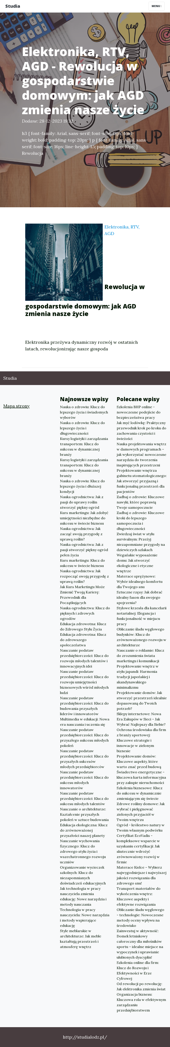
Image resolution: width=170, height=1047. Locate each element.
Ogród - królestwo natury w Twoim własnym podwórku (140, 827)
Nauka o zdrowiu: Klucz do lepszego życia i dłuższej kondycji (82, 486)
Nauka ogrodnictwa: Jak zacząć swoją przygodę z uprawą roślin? (81, 533)
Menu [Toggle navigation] (157, 6)
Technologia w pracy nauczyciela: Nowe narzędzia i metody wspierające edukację (84, 917)
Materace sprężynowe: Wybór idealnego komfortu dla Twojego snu (139, 581)
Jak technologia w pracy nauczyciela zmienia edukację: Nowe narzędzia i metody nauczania (83, 896)
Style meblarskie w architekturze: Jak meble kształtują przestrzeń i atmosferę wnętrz (80, 939)
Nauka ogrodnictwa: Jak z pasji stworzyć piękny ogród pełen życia (84, 549)
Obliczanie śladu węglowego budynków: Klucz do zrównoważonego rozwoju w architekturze (141, 637)
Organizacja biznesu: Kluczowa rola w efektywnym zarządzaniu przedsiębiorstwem (141, 1002)
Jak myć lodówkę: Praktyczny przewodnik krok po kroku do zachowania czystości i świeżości (141, 431)
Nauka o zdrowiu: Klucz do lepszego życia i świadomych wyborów (84, 412)
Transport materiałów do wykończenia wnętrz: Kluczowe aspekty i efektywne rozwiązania (138, 896)
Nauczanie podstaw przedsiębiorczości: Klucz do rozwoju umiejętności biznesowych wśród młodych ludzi (84, 682)
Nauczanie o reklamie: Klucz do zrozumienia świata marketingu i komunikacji (140, 655)
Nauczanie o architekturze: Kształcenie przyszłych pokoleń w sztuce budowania (84, 814)
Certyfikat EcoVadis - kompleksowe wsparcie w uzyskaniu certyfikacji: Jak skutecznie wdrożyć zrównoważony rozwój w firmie (138, 848)
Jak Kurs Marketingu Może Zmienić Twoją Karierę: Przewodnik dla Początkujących (82, 595)
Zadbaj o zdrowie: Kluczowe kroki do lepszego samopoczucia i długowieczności (140, 520)
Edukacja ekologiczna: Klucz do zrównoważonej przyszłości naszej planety (84, 830)
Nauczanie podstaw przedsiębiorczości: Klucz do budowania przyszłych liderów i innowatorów (84, 706)
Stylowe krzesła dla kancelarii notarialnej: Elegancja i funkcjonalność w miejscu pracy (141, 616)
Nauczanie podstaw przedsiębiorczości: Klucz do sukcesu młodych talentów (84, 798)
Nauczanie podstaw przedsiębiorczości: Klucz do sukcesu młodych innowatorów (84, 780)
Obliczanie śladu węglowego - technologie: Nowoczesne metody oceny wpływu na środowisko (140, 917)
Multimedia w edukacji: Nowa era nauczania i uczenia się (84, 722)
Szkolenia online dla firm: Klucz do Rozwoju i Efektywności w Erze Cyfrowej (138, 970)
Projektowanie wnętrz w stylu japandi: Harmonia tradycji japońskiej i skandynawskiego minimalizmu (137, 677)
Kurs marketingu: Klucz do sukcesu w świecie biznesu (82, 563)
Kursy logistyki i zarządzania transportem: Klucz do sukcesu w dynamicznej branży (84, 446)
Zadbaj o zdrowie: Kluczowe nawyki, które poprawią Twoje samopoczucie (140, 502)
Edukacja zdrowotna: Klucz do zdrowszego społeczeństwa (83, 639)
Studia (12, 6)
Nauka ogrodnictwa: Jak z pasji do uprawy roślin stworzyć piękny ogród (81, 502)
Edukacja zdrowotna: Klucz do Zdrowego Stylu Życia (83, 626)
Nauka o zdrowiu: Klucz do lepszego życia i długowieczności (82, 428)
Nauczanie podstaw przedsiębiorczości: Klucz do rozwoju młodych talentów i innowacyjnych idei (84, 658)
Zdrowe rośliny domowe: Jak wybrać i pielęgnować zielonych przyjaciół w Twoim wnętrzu (141, 812)
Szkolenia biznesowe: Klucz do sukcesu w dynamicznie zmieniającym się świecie (139, 793)
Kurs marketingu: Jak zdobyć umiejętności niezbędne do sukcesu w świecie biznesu (84, 517)
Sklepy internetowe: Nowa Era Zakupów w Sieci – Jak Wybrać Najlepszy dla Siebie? (141, 719)
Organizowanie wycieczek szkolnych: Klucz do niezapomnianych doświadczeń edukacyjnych (83, 875)
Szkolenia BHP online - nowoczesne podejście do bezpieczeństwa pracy (138, 412)
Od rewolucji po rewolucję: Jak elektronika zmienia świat (141, 986)
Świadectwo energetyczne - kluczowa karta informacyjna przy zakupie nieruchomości (141, 777)
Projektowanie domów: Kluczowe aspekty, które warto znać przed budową (139, 761)
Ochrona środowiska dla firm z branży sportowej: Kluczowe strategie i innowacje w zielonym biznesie (141, 740)
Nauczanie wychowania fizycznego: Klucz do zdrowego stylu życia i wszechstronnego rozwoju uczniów (83, 851)
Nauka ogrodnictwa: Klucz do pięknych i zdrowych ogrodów (85, 613)
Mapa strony (16, 406)
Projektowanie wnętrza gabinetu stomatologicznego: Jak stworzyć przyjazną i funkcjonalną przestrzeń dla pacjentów (142, 481)
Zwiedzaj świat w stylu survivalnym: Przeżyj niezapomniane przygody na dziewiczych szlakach (141, 542)
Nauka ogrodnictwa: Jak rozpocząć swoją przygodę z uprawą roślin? (84, 576)
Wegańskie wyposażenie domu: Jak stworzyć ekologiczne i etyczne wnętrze (137, 563)
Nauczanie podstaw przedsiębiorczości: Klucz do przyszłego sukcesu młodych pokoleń (84, 737)
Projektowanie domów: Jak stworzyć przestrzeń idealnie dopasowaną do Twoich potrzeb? (142, 700)
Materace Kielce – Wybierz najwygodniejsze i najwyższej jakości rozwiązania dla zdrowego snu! (141, 875)
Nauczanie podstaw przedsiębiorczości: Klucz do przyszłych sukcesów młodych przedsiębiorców (84, 759)
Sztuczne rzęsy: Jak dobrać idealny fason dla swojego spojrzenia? (139, 597)
